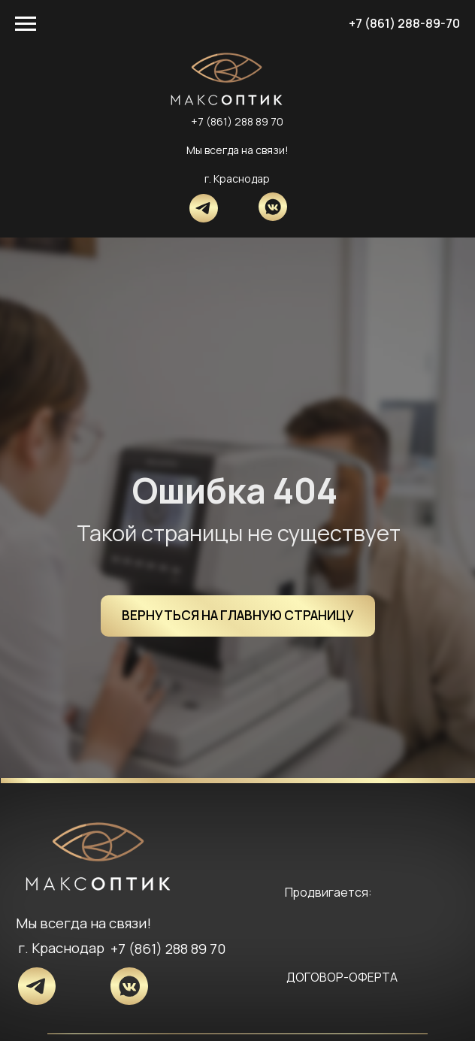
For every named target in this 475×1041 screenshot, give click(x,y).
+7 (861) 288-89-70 (404, 23)
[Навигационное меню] (25, 24)
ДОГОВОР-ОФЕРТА (342, 977)
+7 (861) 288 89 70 (237, 121)
